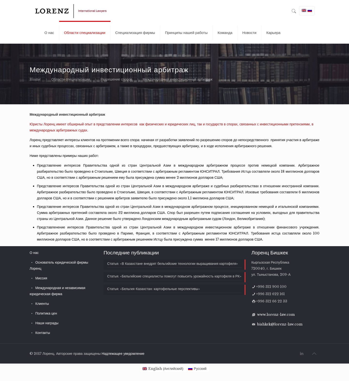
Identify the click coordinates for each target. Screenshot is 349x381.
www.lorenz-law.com (276, 314)
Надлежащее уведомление (123, 353)
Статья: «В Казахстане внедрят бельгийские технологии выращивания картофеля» (172, 263)
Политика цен (46, 313)
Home (35, 79)
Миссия (41, 278)
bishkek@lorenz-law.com (279, 324)
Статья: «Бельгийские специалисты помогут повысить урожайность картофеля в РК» (174, 276)
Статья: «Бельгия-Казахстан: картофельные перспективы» (153, 289)
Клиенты (42, 303)
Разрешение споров (116, 79)
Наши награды (46, 323)
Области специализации (70, 79)
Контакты (42, 333)
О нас (34, 253)
